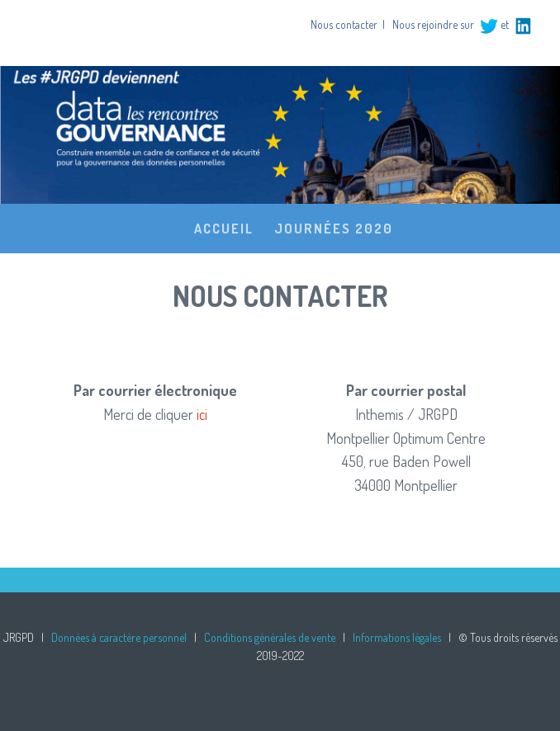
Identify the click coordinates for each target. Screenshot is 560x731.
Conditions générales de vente (269, 637)
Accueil (224, 228)
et (494, 24)
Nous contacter (344, 24)
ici (202, 414)
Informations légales (397, 637)
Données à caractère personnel (119, 637)
